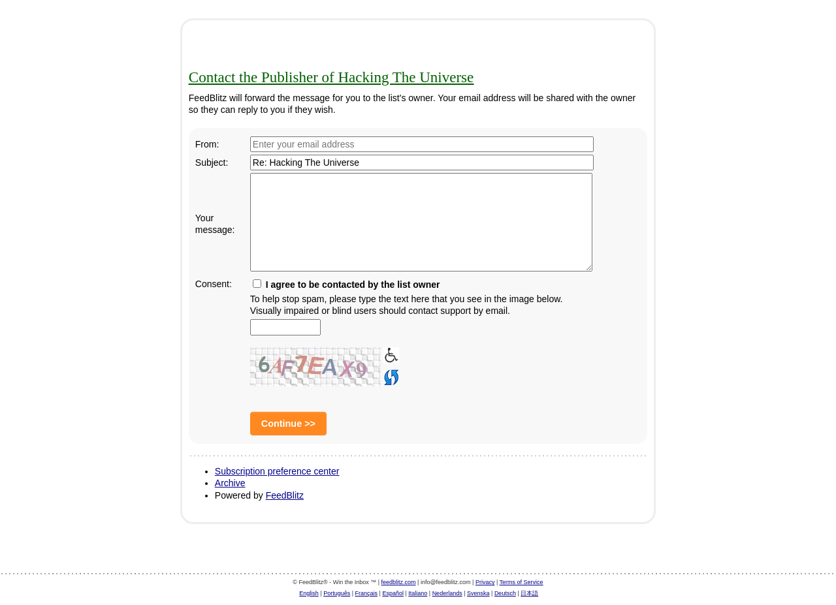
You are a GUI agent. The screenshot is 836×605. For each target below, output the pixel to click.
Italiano (417, 593)
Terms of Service (521, 582)
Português (336, 593)
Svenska (478, 593)
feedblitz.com (398, 582)
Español (393, 593)
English (309, 593)
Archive (230, 483)
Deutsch (505, 593)
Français (366, 593)
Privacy (485, 582)
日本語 (529, 593)
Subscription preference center (277, 471)
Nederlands (447, 593)
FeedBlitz (285, 495)
